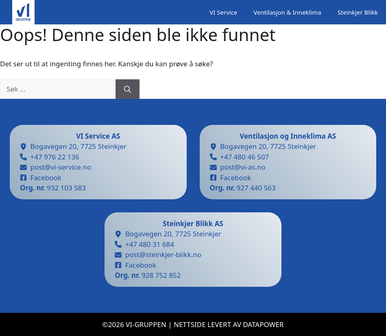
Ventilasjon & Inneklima (287, 12)
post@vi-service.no (61, 167)
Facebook (46, 177)
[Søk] (128, 89)
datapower (263, 324)
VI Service (223, 12)
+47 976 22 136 (55, 156)
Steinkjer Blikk (358, 12)
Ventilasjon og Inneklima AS (288, 136)
